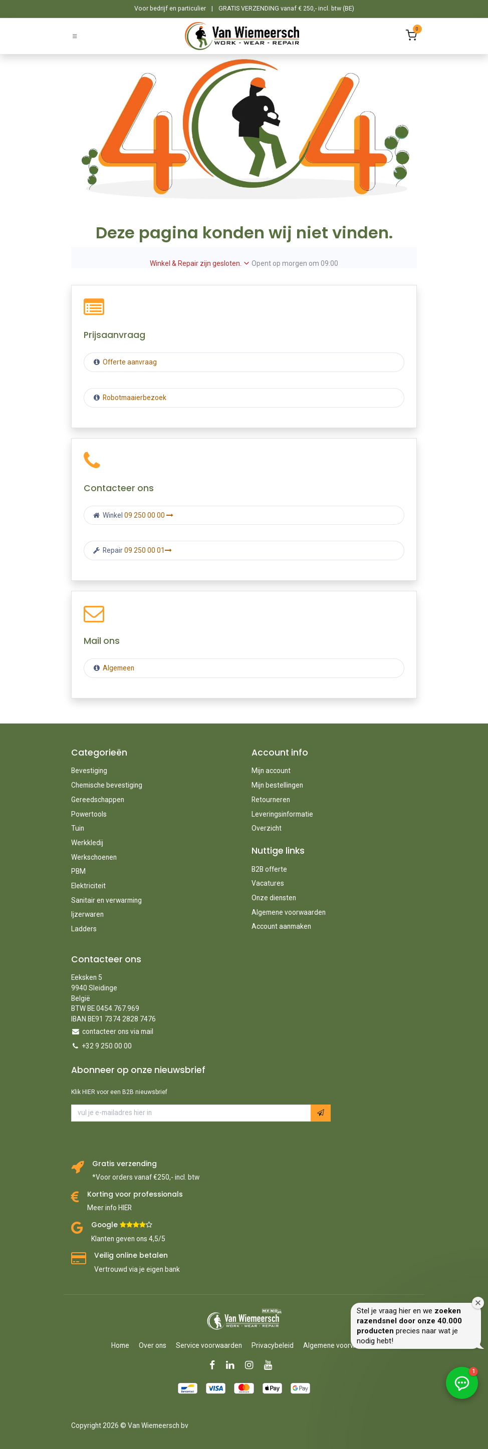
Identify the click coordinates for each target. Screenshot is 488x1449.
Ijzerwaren (87, 914)
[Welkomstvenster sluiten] (478, 1303)
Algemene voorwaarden (289, 912)
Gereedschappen (97, 800)
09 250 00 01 (148, 550)
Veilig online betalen (131, 1255)
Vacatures (268, 883)
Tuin (77, 828)
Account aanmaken (281, 926)
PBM (78, 871)
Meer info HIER (109, 1208)
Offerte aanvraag (129, 362)
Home (120, 1345)
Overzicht (267, 828)
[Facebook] (215, 1365)
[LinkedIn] (233, 1365)
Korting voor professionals (135, 1194)
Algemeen (118, 668)
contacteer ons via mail (117, 1031)
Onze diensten (274, 898)
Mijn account (271, 771)
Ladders (84, 929)
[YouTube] (271, 1365)
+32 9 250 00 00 (107, 1046)
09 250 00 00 (148, 515)
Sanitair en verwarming (106, 900)
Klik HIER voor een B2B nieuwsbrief (119, 1092)
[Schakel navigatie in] (74, 36)
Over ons (152, 1345)
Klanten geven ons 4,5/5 (128, 1239)
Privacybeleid (273, 1345)
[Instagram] (252, 1365)
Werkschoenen (94, 857)
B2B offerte (269, 869)
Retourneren (271, 800)
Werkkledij (87, 843)
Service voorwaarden (209, 1345)
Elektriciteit (88, 886)
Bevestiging (89, 771)
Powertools (89, 814)
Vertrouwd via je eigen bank (137, 1269)
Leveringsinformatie (282, 814)
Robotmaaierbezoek (133, 398)
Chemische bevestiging (106, 785)
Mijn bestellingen (277, 785)
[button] (321, 1113)
